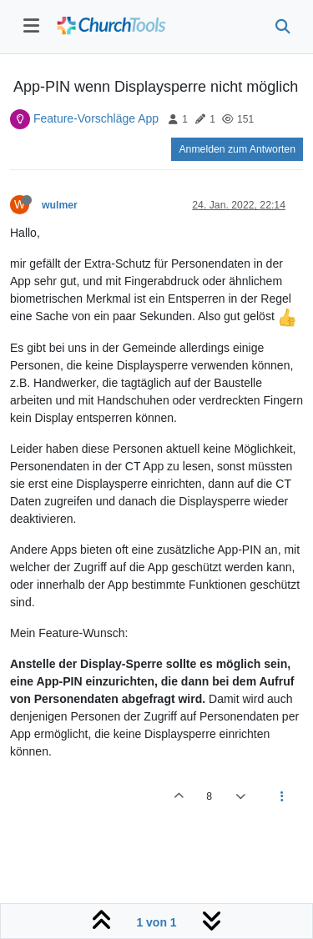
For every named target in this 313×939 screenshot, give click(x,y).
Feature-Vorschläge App (96, 118)
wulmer (60, 205)
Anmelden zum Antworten (237, 149)
